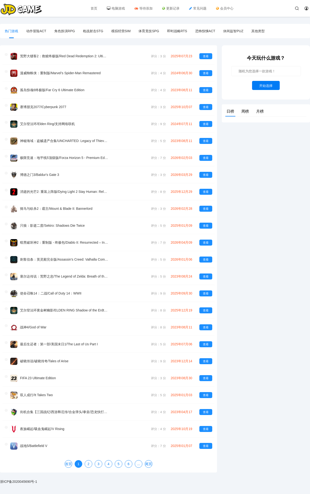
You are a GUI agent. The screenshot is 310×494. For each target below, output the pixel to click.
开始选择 (266, 86)
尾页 (148, 464)
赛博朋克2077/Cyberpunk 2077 (43, 107)
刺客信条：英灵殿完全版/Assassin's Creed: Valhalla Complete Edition (64, 259)
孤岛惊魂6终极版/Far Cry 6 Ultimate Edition (52, 90)
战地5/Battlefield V (33, 446)
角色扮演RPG (64, 31)
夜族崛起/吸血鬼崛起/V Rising (42, 429)
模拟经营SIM (121, 31)
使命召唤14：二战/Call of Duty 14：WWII (51, 293)
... (138, 464)
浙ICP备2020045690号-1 (18, 481)
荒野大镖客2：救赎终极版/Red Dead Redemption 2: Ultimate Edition (64, 56)
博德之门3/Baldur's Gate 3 (39, 175)
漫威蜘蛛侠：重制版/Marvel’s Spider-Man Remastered (60, 73)
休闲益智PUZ (233, 31)
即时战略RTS (177, 31)
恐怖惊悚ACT (205, 31)
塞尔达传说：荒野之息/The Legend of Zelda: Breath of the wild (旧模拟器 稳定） (64, 276)
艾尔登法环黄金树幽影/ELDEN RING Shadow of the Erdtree (64, 310)
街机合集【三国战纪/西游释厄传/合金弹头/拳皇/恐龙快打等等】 (64, 412)
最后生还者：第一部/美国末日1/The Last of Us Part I (59, 344)
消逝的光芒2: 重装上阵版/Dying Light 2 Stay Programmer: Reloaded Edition (64, 192)
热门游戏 (11, 31)
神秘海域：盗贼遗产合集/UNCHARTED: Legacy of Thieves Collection (64, 141)
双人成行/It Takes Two (36, 395)
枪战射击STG (93, 31)
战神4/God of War (33, 327)
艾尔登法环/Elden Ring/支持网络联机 (47, 124)
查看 (206, 56)
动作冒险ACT (36, 31)
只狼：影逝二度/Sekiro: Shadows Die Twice (52, 225)
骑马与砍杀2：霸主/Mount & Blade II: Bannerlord (56, 208)
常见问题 (198, 8)
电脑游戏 (116, 8)
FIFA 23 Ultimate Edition (38, 378)
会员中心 (224, 8)
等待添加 (143, 8)
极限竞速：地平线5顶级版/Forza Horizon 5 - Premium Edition (64, 158)
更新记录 (171, 8)
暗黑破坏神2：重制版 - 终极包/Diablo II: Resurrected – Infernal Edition (64, 242)
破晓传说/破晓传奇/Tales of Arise (44, 361)
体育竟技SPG (149, 31)
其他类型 (258, 31)
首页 (94, 8)
